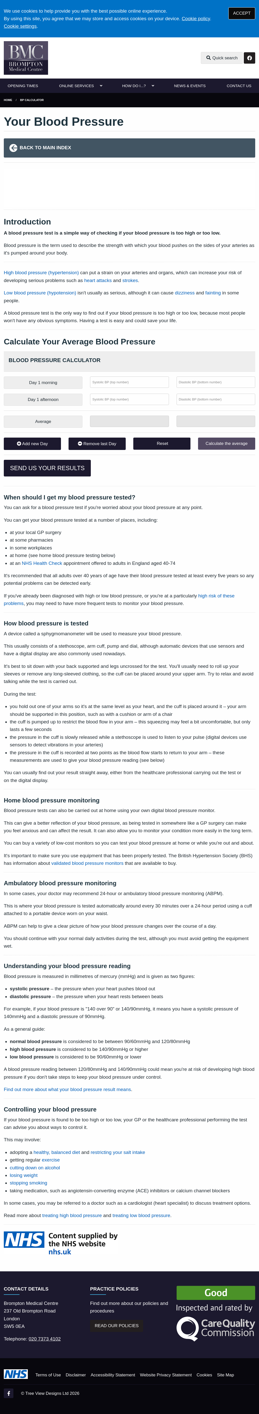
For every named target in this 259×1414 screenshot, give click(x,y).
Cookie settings (20, 26)
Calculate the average (227, 443)
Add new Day (32, 443)
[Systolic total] (129, 421)
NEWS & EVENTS (190, 86)
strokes (130, 280)
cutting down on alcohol (35, 1167)
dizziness (185, 292)
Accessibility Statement (113, 1375)
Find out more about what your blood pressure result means (67, 1089)
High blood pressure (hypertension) (41, 272)
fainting (213, 292)
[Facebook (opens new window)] (8, 1393)
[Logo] (26, 58)
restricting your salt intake (118, 1152)
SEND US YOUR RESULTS (47, 468)
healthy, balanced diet (57, 1152)
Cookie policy (196, 18)
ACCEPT (242, 13)
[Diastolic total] (216, 421)
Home (8, 100)
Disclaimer (76, 1375)
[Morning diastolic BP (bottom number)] (216, 382)
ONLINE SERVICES (76, 86)
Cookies (204, 1375)
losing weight (24, 1175)
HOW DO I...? (134, 86)
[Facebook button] (249, 58)
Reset (162, 443)
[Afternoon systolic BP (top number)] (129, 399)
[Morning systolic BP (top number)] (129, 382)
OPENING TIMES (23, 86)
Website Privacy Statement (166, 1375)
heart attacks (98, 280)
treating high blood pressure (72, 1215)
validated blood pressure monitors (87, 863)
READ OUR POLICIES (117, 1325)
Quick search (222, 58)
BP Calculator (32, 100)
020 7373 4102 (45, 1339)
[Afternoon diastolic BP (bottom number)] (216, 399)
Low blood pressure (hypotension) (40, 292)
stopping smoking (28, 1182)
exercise (51, 1160)
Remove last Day (97, 443)
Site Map (225, 1375)
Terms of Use (48, 1375)
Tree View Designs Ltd (47, 1393)
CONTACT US (239, 86)
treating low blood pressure (141, 1215)
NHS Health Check (42, 563)
